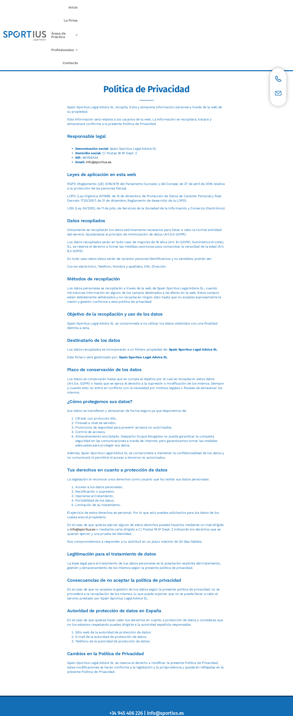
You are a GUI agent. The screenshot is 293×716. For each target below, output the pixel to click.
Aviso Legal (123, 689)
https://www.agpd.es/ (168, 577)
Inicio (139, 7)
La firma (162, 7)
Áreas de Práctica (195, 7)
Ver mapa (146, 677)
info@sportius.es (98, 106)
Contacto (267, 7)
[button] (195, 7)
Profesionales (236, 7)
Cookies (171, 689)
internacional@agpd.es (165, 581)
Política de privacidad (148, 689)
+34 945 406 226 (126, 657)
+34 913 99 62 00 (164, 586)
